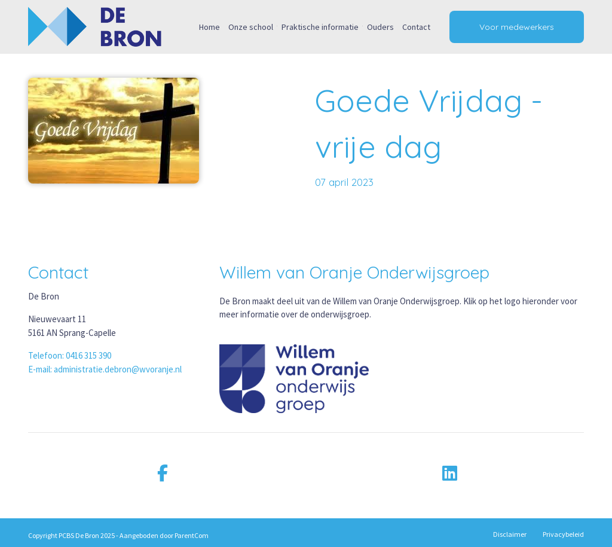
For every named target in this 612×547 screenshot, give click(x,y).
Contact (416, 27)
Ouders (380, 27)
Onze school (250, 27)
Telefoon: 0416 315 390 (69, 355)
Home (209, 27)
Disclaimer (510, 534)
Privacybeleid (563, 534)
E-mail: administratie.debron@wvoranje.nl (105, 369)
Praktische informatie (320, 27)
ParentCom (192, 535)
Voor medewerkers (516, 27)
